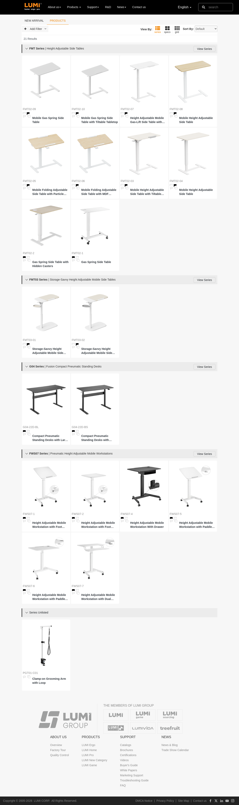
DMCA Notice (143, 800)
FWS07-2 (78, 514)
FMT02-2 (28, 253)
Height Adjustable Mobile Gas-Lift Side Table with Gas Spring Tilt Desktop (147, 120)
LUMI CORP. (42, 800)
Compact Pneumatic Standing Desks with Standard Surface (95, 438)
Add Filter (35, 29)
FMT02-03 (127, 181)
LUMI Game (89, 765)
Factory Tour (58, 750)
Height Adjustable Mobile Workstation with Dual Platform (98, 597)
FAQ (123, 785)
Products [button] (74, 7)
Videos (124, 760)
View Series (204, 49)
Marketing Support (131, 775)
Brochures (126, 750)
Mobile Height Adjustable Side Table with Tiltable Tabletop (147, 192)
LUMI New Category (94, 760)
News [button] (121, 7)
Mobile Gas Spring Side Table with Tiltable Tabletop (99, 120)
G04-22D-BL (31, 427)
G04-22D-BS (80, 427)
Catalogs (125, 745)
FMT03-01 (29, 340)
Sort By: (188, 29)
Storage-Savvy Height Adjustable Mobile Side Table (47, 351)
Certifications (128, 755)
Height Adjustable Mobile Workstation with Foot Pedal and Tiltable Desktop (50, 525)
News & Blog (169, 745)
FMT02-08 (176, 109)
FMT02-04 (176, 181)
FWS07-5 (176, 514)
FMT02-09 (29, 109)
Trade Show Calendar (175, 750)
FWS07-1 (29, 514)
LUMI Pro (88, 755)
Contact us (139, 7)
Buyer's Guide (129, 765)
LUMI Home (89, 750)
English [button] (184, 7)
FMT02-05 (29, 181)
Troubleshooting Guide (134, 780)
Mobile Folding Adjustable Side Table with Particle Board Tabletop (49, 192)
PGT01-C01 (30, 673)
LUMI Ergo (88, 745)
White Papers (128, 770)
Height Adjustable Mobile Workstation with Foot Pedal (98, 525)
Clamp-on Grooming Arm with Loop (49, 680)
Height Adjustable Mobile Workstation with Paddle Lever (49, 597)
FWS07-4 (127, 514)
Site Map (183, 800)
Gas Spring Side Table (96, 262)
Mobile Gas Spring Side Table (48, 120)
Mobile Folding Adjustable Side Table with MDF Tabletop (98, 192)
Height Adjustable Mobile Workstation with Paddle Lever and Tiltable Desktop (197, 525)
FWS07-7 (78, 586)
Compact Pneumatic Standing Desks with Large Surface (50, 438)
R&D (108, 7)
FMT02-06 (78, 181)
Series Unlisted (38, 612)
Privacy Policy (165, 800)
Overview (56, 745)
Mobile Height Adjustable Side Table (196, 120)
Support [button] (93, 7)
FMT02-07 (127, 109)
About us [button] (54, 7)
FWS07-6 (29, 586)
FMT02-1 (77, 253)
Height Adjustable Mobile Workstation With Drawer (147, 524)
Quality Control (59, 755)
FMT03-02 (78, 340)
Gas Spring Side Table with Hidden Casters (50, 264)
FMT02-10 (78, 109)
